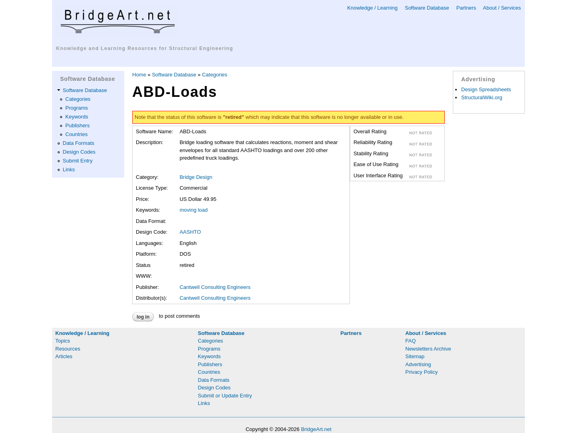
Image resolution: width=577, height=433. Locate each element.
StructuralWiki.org (481, 97)
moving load (194, 210)
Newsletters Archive (428, 349)
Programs (76, 108)
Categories (78, 99)
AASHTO (190, 232)
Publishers (77, 125)
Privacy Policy (422, 372)
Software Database (427, 8)
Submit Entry (78, 161)
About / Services (502, 8)
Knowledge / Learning (372, 8)
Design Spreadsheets (486, 89)
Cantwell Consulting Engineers (215, 287)
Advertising (418, 364)
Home (139, 75)
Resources (67, 349)
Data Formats (79, 143)
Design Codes (79, 152)
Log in (143, 317)
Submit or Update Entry (225, 396)
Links (69, 169)
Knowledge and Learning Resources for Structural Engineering (144, 48)
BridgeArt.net (316, 429)
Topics (62, 341)
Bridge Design (196, 177)
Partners (466, 8)
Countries (76, 134)
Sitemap (415, 356)
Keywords (76, 117)
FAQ (411, 341)
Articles (64, 356)
